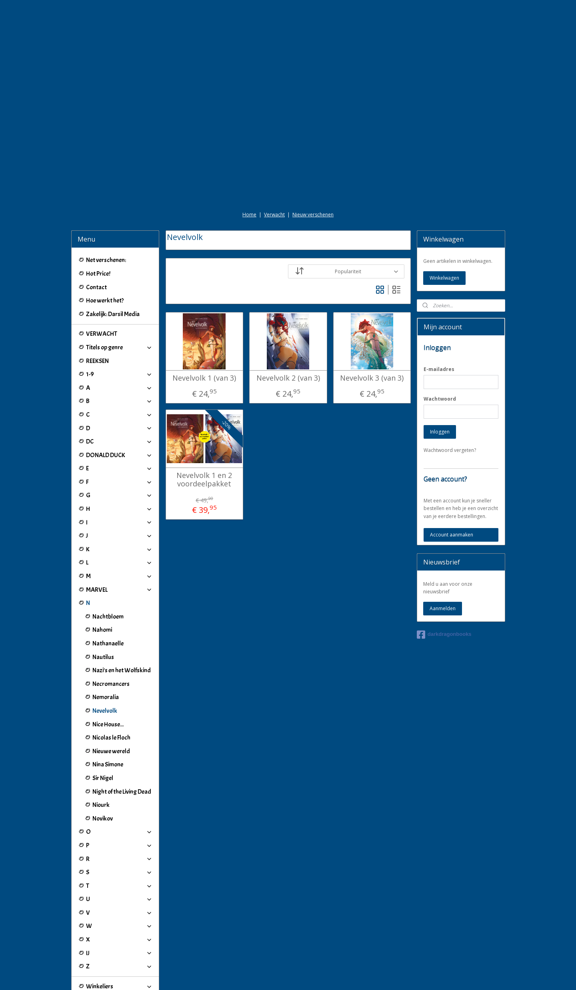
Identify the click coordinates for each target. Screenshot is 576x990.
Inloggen (440, 386)
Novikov (102, 774)
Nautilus (103, 612)
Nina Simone (107, 720)
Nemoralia (105, 652)
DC (119, 397)
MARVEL (119, 545)
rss (280, 975)
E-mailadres (439, 324)
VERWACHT (101, 289)
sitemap (263, 975)
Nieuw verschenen (313, 169)
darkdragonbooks (444, 590)
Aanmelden (443, 563)
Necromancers (111, 639)
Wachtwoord (440, 354)
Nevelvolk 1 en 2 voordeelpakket (204, 435)
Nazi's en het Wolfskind (121, 625)
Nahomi (102, 585)
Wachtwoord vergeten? (450, 405)
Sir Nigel (102, 733)
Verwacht (274, 169)
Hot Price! (98, 229)
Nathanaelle (108, 599)
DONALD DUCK (119, 410)
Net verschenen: (106, 215)
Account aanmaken (451, 489)
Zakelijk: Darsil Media (113, 269)
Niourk (101, 760)
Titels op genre (119, 302)
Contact (96, 242)
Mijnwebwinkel (380, 975)
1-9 (119, 329)
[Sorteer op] (346, 226)
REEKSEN (97, 316)
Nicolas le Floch (111, 693)
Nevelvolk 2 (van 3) (288, 333)
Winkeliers (119, 942)
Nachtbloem (108, 572)
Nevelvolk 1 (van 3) (204, 333)
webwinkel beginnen (310, 975)
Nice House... (108, 679)
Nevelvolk (104, 666)
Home (249, 169)
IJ (119, 908)
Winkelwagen (444, 233)
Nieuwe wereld (111, 706)
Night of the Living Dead (121, 747)
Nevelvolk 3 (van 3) (372, 333)
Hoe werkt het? (105, 256)
